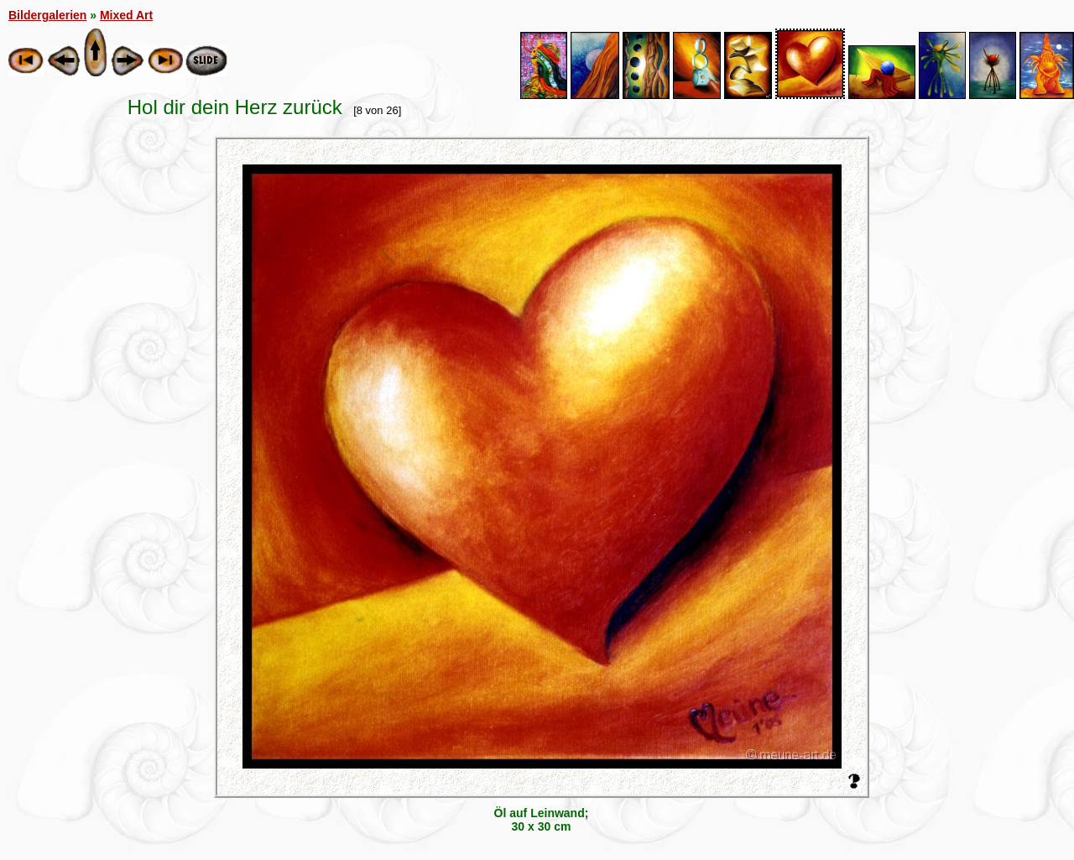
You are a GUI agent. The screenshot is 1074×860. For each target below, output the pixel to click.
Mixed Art (126, 15)
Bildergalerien (47, 15)
